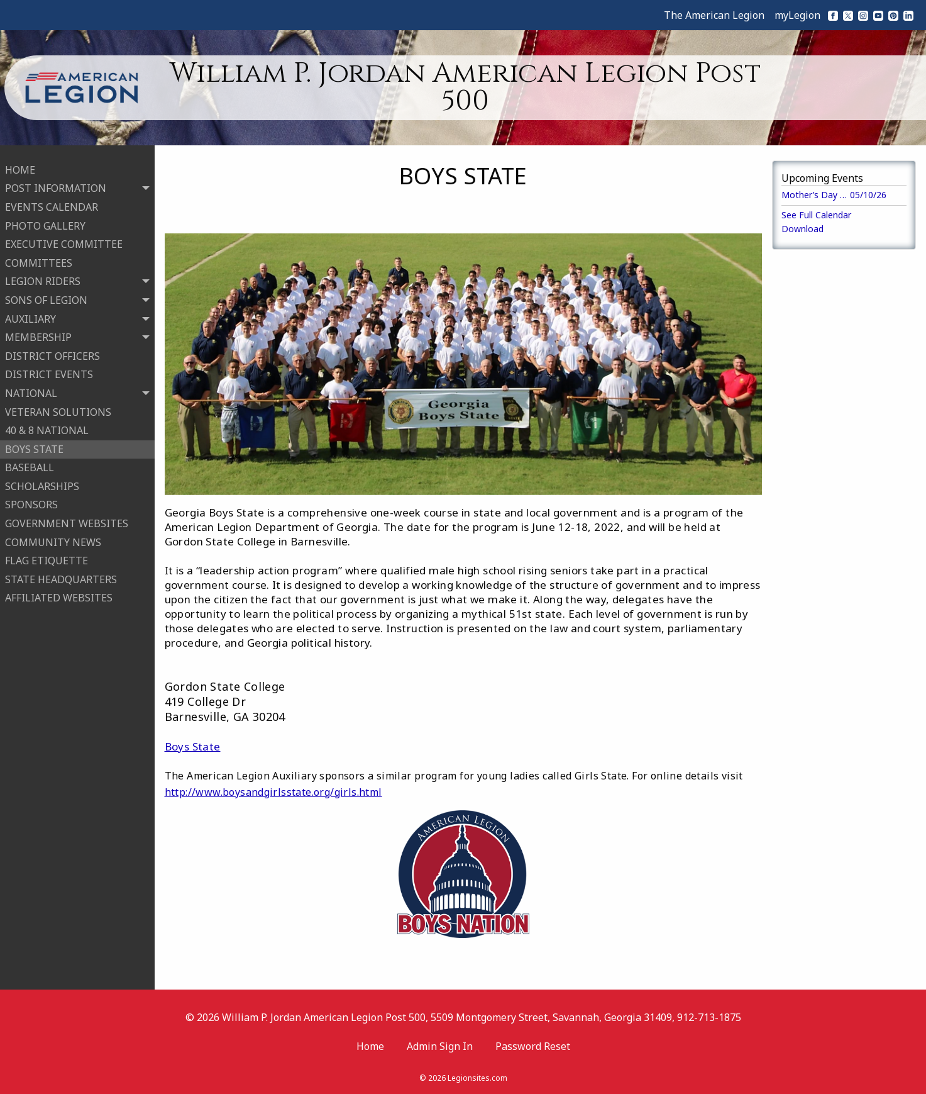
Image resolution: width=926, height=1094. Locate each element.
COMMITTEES (38, 257)
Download (802, 229)
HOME (20, 164)
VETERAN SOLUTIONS (58, 406)
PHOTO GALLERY (45, 220)
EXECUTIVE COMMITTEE (64, 238)
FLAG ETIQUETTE (46, 555)
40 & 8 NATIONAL (47, 425)
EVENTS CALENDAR (51, 201)
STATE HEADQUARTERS (61, 574)
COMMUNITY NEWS (53, 537)
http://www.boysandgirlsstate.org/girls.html (273, 792)
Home (370, 1046)
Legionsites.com (477, 1078)
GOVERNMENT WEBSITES (66, 518)
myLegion (797, 15)
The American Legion (714, 15)
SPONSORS (31, 499)
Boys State (193, 746)
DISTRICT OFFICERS (52, 350)
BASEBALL (29, 462)
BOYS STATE (34, 443)
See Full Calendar (816, 215)
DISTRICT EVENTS (49, 369)
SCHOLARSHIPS (42, 481)
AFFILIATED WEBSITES (59, 593)
